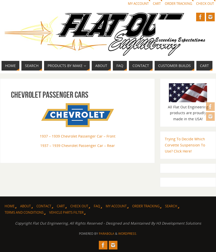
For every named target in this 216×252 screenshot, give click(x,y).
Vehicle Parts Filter (66, 212)
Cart (157, 4)
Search (171, 206)
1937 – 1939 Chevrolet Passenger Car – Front (77, 136)
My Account (138, 4)
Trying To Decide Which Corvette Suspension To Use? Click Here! (185, 145)
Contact (43, 206)
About (25, 206)
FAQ (97, 206)
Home (10, 206)
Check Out (205, 4)
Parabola (106, 233)
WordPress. (127, 233)
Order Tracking (178, 4)
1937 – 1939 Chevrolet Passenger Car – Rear (77, 145)
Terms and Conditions (24, 212)
